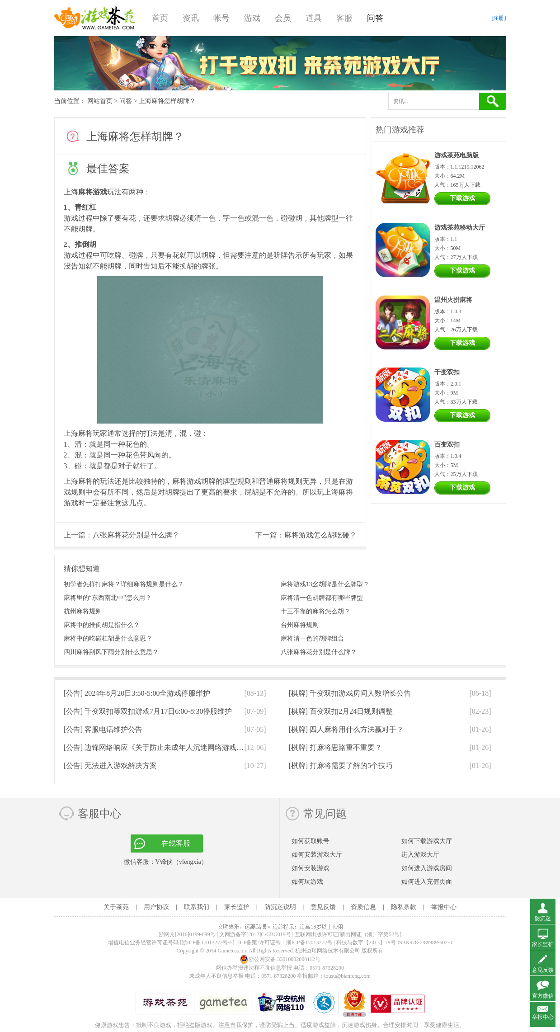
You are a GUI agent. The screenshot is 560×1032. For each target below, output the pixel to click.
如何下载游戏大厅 (426, 841)
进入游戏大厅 (420, 854)
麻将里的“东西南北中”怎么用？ (107, 597)
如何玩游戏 (307, 881)
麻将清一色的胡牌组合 (312, 638)
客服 (344, 18)
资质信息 (363, 907)
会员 (283, 18)
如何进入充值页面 (426, 881)
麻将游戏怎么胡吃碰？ (320, 535)
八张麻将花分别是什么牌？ (136, 535)
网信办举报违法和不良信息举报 (254, 968)
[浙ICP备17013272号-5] (207, 942)
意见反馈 (323, 907)
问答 (375, 18)
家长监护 (236, 907)
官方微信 (543, 996)
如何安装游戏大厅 (317, 854)
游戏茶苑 (95, 18)
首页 (160, 18)
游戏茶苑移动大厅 (459, 227)
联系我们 (196, 907)
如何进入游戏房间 (426, 868)
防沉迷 (543, 918)
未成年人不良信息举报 (217, 976)
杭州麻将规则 (83, 611)
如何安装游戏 (310, 868)
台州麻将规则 (300, 625)
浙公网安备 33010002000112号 (280, 959)
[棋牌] (350, 693)
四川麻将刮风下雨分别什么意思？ (111, 652)
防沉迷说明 (280, 907)
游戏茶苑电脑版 (456, 155)
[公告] (137, 693)
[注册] (499, 18)
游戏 (252, 18)
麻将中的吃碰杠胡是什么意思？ (108, 638)
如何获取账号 (310, 841)
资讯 (191, 18)
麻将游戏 (92, 192)
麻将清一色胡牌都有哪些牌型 (322, 597)
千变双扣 (447, 372)
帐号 (221, 18)
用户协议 (156, 907)
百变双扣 (447, 444)
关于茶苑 (116, 907)
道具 (314, 18)
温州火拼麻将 (453, 300)
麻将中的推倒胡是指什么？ (102, 625)
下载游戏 (462, 198)
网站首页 (100, 101)
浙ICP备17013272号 (309, 942)
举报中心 (443, 907)
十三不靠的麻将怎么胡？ (315, 611)
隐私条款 (403, 907)
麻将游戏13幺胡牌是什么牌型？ (325, 584)
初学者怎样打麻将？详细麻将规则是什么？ (124, 584)
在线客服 (175, 843)
